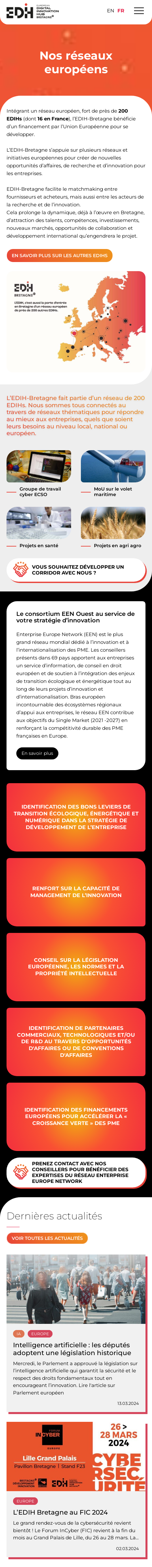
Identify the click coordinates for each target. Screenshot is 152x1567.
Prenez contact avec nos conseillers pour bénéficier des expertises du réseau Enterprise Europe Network (71, 1172)
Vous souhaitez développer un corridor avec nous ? (68, 570)
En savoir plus (37, 753)
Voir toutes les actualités (47, 1238)
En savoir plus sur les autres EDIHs (60, 255)
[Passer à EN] (110, 10)
